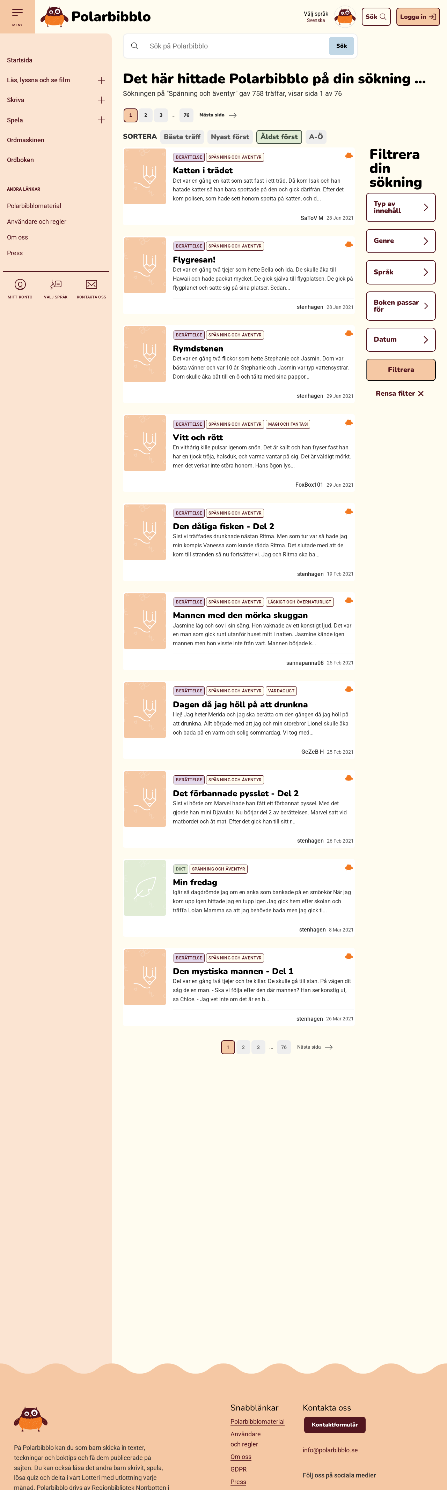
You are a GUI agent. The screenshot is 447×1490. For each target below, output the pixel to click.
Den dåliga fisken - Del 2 (229, 594)
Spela (15, 120)
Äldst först (279, 137)
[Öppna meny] (101, 80)
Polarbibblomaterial (34, 206)
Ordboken (20, 160)
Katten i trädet (209, 177)
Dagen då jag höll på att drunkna (246, 818)
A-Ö (316, 137)
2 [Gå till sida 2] (145, 115)
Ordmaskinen (25, 140)
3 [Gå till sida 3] (161, 115)
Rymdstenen (204, 381)
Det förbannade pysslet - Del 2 (242, 920)
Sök (334, 46)
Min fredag (201, 1022)
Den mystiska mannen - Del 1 (239, 1124)
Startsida (19, 60)
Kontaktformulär (335, 1425)
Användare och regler (36, 221)
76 (186, 115)
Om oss (17, 237)
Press (15, 253)
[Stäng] (56, 41)
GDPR (238, 1469)
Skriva (15, 100)
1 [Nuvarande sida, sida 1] (130, 115)
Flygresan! (200, 279)
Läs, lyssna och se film (38, 80)
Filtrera (401, 369)
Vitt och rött (204, 492)
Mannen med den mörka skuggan (246, 707)
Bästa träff (182, 137)
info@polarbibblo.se (330, 1450)
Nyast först (230, 137)
